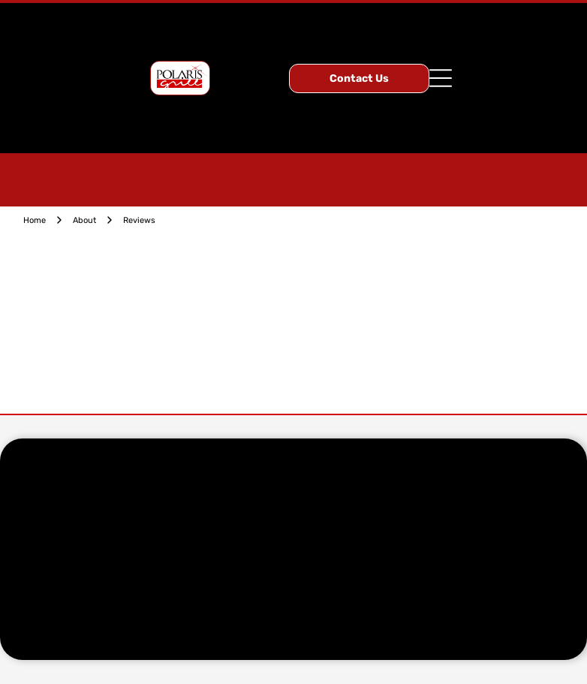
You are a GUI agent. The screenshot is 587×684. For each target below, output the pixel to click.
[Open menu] (440, 78)
